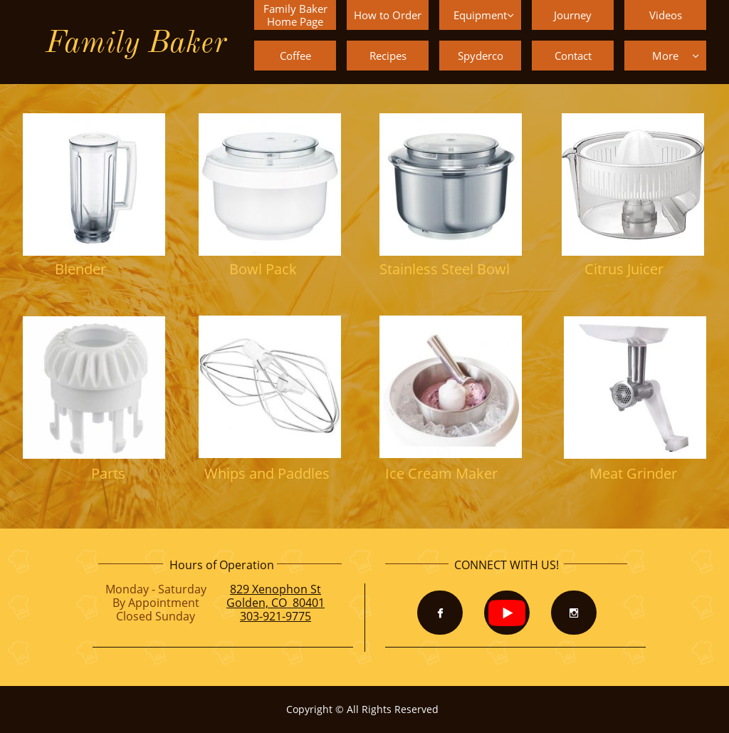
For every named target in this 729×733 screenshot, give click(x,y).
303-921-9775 (275, 616)
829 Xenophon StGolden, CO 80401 (275, 595)
